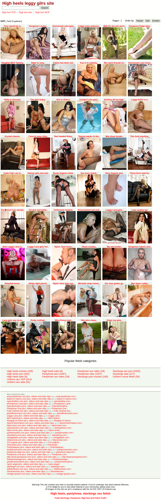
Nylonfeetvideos (59, 406)
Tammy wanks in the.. (89, 136)
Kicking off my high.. (114, 99)
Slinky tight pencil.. (38, 283)
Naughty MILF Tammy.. (12, 63)
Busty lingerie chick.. (63, 173)
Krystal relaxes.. (13, 136)
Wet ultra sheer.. (89, 320)
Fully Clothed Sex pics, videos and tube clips (27, 411)
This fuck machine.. (140, 136)
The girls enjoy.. (38, 99)
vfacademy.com (59, 435)
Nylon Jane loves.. (63, 246)
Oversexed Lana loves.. (140, 63)
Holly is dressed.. (12, 99)
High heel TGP (9, 12)
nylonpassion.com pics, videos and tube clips (28, 428)
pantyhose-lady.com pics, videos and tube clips (29, 452)
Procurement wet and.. (89, 210)
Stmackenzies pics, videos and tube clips (26, 471)
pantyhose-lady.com (65, 452)
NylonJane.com (59, 425)
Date (148, 21)
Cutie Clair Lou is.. (13, 173)
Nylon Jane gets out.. (63, 283)
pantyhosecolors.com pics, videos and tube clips (29, 449)
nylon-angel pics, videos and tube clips (25, 464)
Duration (156, 21)
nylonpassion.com (62, 428)
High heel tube (25, 12)
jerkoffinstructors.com (67, 413)
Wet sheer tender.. (114, 136)
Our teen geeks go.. (114, 283)
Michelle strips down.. (89, 283)
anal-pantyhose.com (65, 396)
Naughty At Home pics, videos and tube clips (27, 420)
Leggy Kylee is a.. (140, 99)
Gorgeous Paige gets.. (140, 26)
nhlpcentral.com (59, 440)
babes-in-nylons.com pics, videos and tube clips (29, 399)
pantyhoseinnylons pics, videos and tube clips (28, 461)
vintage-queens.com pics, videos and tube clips (29, 474)
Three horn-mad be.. (140, 173)
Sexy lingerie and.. (114, 173)
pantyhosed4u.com (64, 432)
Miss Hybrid (53, 418)
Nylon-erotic (54, 430)
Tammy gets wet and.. (38, 173)
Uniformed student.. (64, 210)
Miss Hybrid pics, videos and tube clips (25, 418)
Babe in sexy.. (38, 63)
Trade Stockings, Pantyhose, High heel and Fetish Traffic (80, 498)
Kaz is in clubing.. (89, 63)
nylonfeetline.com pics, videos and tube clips (27, 401)
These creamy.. (89, 246)
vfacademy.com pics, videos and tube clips (26, 435)
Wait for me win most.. (114, 26)
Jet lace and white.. (38, 210)
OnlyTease (52, 445)
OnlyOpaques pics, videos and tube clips (26, 447)
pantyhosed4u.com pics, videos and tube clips (28, 432)
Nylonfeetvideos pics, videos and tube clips (27, 406)
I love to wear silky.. (38, 136)
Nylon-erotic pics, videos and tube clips (25, 430)
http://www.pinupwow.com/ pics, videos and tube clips (32, 457)
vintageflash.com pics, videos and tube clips (27, 437)
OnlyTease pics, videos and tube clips (24, 445)
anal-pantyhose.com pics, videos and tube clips (29, 396)
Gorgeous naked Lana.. (140, 246)
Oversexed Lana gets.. (63, 26)
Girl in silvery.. (64, 99)
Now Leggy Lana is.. (13, 246)
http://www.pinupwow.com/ (74, 457)
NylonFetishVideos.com (70, 423)
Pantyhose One (59, 408)
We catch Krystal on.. (114, 63)
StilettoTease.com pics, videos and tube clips (27, 469)
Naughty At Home (62, 420)
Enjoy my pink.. (114, 320)
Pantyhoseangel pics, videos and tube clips (27, 459)
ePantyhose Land (62, 403)
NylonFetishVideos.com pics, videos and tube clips (30, 423)
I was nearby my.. (140, 210)
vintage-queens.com (65, 474)
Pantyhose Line (59, 454)
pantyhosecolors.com (67, 449)
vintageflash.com (61, 437)
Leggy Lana (53, 416)
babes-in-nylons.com (66, 399)
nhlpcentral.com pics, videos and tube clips (27, 440)
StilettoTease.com (62, 469)
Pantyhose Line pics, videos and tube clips (26, 454)
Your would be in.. (13, 26)
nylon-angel (53, 464)
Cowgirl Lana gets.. (89, 99)
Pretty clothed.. (38, 320)
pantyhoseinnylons (63, 461)
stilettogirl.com (57, 466)
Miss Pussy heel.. (63, 320)
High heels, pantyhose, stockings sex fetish (80, 493)
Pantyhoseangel (59, 459)
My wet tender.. (114, 246)
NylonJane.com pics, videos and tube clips (26, 425)
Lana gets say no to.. (12, 320)
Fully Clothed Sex (62, 411)
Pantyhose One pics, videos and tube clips (26, 408)
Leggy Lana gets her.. (38, 246)
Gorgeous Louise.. (38, 26)
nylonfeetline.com (62, 401)
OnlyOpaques (56, 447)
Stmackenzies (57, 471)
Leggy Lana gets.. (114, 210)
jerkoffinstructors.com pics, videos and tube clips (29, 413)
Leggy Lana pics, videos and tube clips (25, 416)
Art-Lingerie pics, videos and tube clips (25, 442)
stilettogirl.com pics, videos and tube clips (26, 466)
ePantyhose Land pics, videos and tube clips (27, 403)
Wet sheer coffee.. (140, 283)
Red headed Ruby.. (63, 136)
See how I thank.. (88, 173)
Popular (139, 21)
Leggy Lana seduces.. (89, 26)
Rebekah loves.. (13, 283)
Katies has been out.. (63, 63)
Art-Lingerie (53, 442)
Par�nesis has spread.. (13, 210)
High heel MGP (42, 12)
